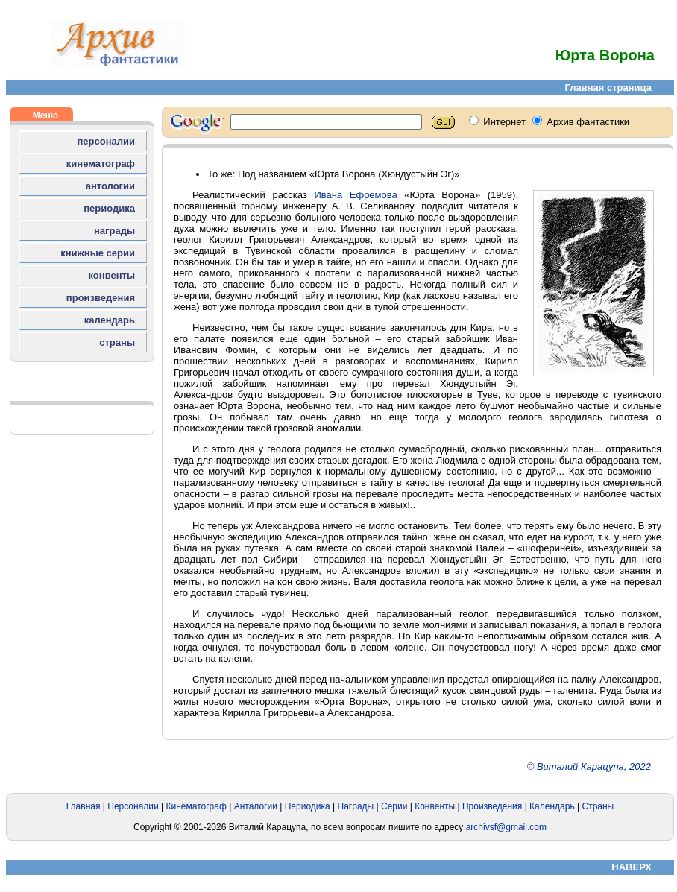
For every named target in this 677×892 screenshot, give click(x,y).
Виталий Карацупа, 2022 (594, 766)
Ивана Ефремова (355, 194)
